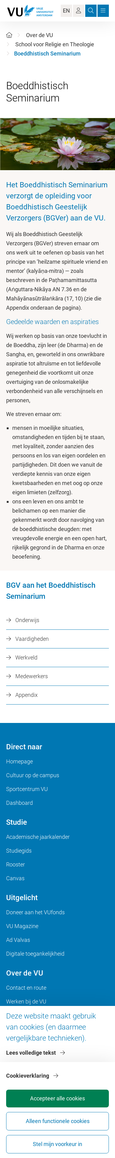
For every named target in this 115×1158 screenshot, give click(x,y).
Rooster (15, 864)
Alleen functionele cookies (58, 1121)
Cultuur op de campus (32, 775)
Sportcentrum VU (27, 789)
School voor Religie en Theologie (54, 44)
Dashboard (19, 803)
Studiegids (19, 850)
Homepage (19, 761)
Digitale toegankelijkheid (35, 953)
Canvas (15, 878)
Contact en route (26, 987)
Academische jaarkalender (38, 837)
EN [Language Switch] (66, 10)
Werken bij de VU (26, 1001)
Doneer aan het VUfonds (35, 912)
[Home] (9, 35)
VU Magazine (22, 926)
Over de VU (39, 35)
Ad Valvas (18, 940)
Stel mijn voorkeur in (57, 1144)
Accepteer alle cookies (57, 1098)
